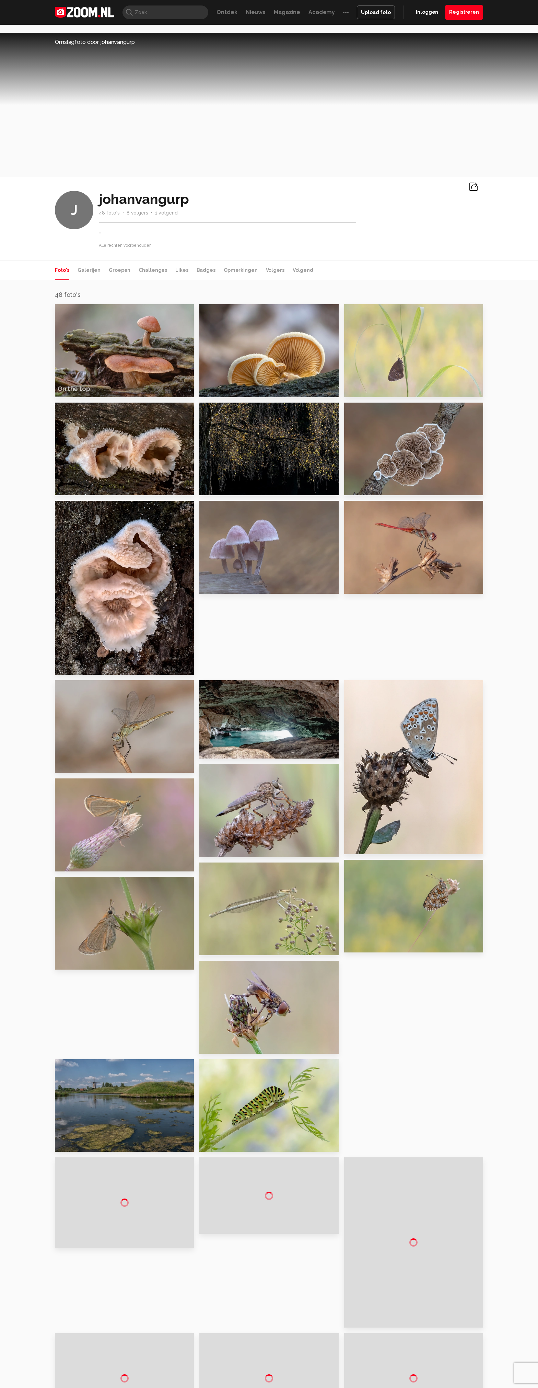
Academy (321, 12)
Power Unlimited (439, 1349)
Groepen (119, 270)
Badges (206, 270)
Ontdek (227, 12)
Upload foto (376, 12)
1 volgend (166, 213)
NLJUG (320, 1357)
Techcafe (267, 1349)
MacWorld (291, 1349)
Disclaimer (414, 1279)
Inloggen (427, 12)
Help (408, 1316)
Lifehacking (319, 1349)
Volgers (275, 270)
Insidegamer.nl (400, 1349)
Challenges (153, 270)
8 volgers (137, 213)
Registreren (464, 12)
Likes (181, 270)
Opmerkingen (241, 270)
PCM (145, 1349)
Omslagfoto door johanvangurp (95, 42)
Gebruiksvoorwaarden (428, 1291)
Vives (266, 1357)
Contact (412, 1328)
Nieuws (256, 12)
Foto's (62, 270)
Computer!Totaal (172, 1349)
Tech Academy (240, 1357)
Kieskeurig (89, 1349)
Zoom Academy (201, 1357)
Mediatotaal (239, 1349)
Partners (412, 1303)
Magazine (287, 12)
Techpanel (347, 1349)
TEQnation (343, 1357)
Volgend (303, 270)
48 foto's (109, 213)
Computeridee (120, 1349)
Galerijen (89, 270)
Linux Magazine (292, 1357)
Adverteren (416, 1267)
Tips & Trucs (208, 1349)
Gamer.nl (371, 1349)
